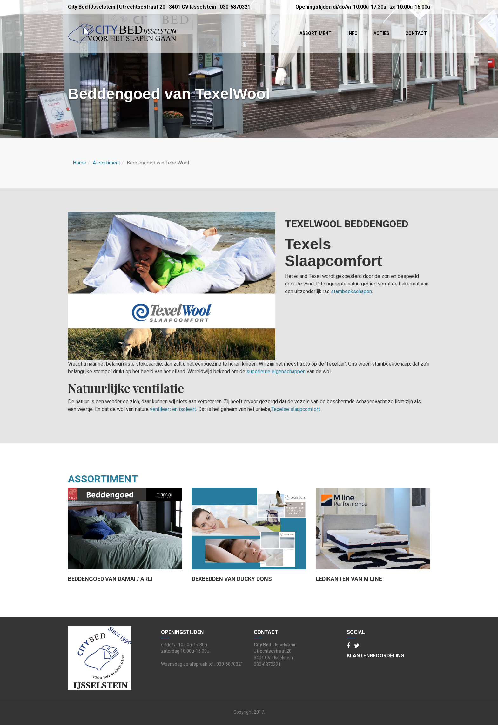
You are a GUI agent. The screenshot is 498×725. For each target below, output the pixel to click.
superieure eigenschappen (276, 371)
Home (79, 163)
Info (352, 33)
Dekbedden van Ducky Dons (232, 579)
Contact (416, 33)
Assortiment (315, 33)
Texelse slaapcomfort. (296, 409)
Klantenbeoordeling (375, 656)
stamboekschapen (351, 291)
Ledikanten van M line (349, 579)
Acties (381, 33)
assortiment (103, 479)
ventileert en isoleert (173, 409)
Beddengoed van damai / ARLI (110, 579)
